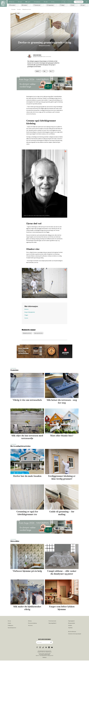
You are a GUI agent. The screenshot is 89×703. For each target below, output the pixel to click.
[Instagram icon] (40, 672)
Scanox (26, 318)
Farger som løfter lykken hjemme (61, 633)
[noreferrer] (49, 672)
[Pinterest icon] (46, 672)
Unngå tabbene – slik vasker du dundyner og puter (61, 589)
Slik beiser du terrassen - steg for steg (62, 401)
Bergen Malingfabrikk (30, 312)
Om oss (9, 646)
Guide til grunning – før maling (61, 521)
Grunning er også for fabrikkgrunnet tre (27, 513)
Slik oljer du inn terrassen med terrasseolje (27, 437)
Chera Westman (37, 55)
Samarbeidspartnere (12, 652)
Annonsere (30, 650)
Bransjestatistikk (71, 648)
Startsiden (13, 9)
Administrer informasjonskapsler (74, 658)
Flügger (26, 315)
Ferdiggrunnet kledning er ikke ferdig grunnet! (61, 477)
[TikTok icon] (43, 672)
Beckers (26, 309)
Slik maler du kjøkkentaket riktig (27, 633)
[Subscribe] (51, 667)
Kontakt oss (44, 682)
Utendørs (19, 9)
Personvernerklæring (32, 648)
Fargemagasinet (71, 646)
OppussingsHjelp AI (52, 648)
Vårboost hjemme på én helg (27, 587)
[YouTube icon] (52, 672)
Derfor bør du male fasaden (27, 476)
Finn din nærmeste (52, 646)
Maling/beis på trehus (26, 9)
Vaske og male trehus (38, 333)
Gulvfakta (70, 650)
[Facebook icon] (37, 672)
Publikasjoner (10, 650)
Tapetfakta (70, 652)
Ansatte (9, 648)
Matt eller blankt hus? (61, 435)
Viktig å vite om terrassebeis (27, 400)
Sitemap (30, 646)
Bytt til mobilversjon (72, 656)
